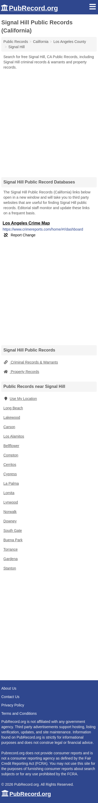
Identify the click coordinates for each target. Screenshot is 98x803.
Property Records (21, 372)
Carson (9, 427)
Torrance (10, 549)
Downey (10, 521)
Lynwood (10, 502)
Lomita (8, 493)
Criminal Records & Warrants (30, 362)
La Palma (11, 483)
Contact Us (10, 697)
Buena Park (12, 540)
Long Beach (13, 408)
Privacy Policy (12, 705)
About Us (8, 688)
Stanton (9, 568)
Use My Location (20, 399)
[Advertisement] (49, 122)
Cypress (10, 474)
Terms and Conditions (19, 713)
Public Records (15, 42)
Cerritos (9, 464)
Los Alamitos (13, 436)
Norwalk (10, 512)
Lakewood (11, 417)
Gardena (10, 559)
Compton (10, 455)
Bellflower (11, 446)
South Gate (12, 530)
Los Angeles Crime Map (26, 223)
